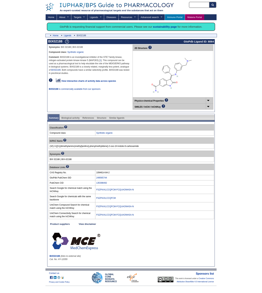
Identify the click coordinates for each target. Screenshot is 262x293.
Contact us (54, 273)
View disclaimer (87, 224)
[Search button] (212, 5)
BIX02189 (56, 70)
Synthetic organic (75, 52)
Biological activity (70, 118)
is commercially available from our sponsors (74, 89)
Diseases (111, 17)
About (62, 17)
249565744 (101, 177)
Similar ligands (116, 118)
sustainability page (165, 26)
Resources (126, 17)
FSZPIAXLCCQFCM (106, 198)
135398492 (101, 183)
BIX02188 (55, 256)
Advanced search (150, 17)
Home (51, 17)
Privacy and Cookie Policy (59, 282)
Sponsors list (205, 273)
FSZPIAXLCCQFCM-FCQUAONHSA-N (115, 189)
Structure (101, 118)
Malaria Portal (194, 17)
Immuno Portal (175, 17)
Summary (54, 118)
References (88, 118)
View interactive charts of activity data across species (86, 81)
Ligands (94, 17)
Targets (77, 17)
